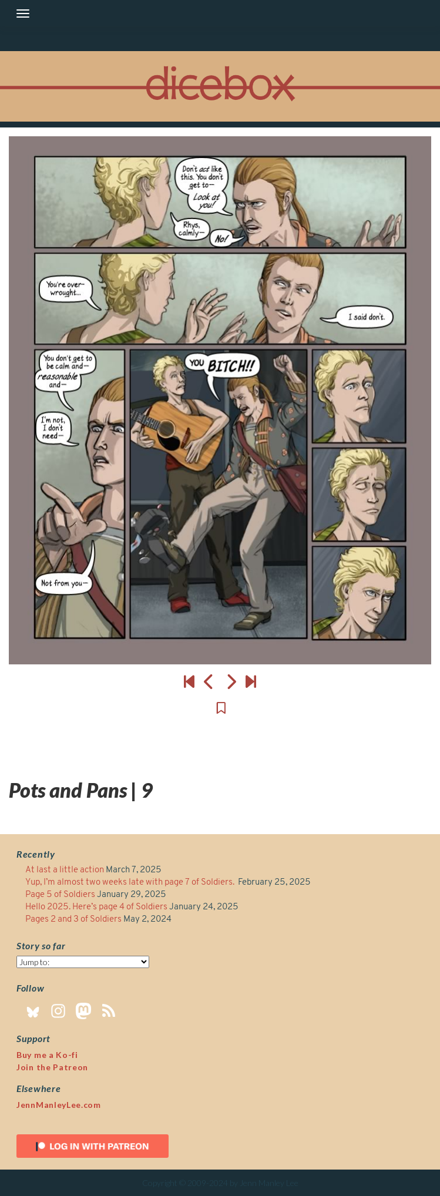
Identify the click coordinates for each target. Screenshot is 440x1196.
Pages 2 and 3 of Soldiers (73, 919)
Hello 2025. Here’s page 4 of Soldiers (96, 907)
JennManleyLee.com (58, 1105)
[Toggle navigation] (22, 13)
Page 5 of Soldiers (60, 895)
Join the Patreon (52, 1067)
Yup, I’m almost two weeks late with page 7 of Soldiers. (130, 882)
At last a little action (64, 870)
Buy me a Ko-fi (47, 1055)
